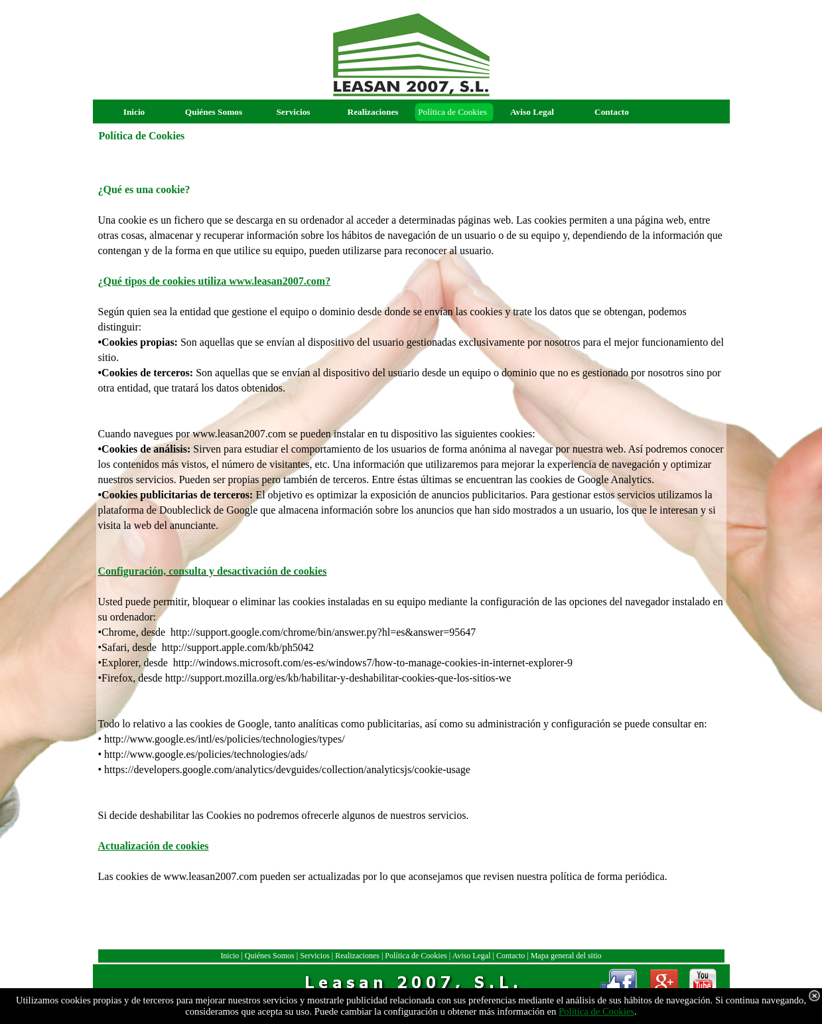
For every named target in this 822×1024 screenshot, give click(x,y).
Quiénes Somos (270, 955)
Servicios (315, 955)
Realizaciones (357, 955)
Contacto (510, 955)
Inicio (229, 955)
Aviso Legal (471, 955)
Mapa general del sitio (566, 955)
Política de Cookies (415, 955)
